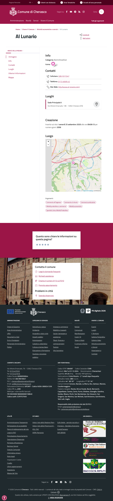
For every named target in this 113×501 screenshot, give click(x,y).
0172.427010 (15, 371)
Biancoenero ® (65, 495)
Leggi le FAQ (11, 432)
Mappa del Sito (12, 473)
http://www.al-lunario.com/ (69, 86)
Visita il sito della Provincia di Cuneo (44, 426)
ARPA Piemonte (38, 432)
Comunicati (78, 330)
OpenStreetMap (88, 190)
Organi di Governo (13, 326)
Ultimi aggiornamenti (14, 466)
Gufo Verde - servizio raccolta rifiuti (69, 422)
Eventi (93, 326)
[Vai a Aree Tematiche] (67, 2)
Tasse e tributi (79, 340)
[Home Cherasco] (29, 11)
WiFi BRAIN (61, 432)
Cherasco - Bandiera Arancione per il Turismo (73, 426)
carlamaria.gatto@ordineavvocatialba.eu (75, 409)
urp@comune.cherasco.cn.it (21, 384)
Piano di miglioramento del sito (18, 429)
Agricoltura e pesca (39, 326)
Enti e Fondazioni (13, 340)
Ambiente (35, 330)
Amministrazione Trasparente (17, 422)
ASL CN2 (35, 429)
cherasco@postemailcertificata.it (23, 381)
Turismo (55, 347)
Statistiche (11, 470)
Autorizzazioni (37, 340)
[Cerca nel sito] (101, 11)
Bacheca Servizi (12, 446)
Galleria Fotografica (98, 337)
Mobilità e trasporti (59, 330)
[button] (74, 163)
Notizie (77, 326)
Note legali (11, 456)
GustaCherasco (62, 429)
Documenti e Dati (13, 337)
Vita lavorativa (58, 350)
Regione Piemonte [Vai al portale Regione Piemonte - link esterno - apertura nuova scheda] (14, 2)
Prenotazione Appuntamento (17, 436)
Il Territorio (95, 333)
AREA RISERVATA (55, 497)
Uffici (9, 333)
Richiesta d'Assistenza (15, 443)
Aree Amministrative (14, 330)
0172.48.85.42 (64, 81)
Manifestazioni (80, 333)
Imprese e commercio (60, 326)
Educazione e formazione (41, 350)
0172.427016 (15, 373)
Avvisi (77, 347)
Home (18, 29)
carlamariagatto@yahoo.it (71, 406)
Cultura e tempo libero (40, 347)
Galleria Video (96, 340)
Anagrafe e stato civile (40, 333)
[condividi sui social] (84, 35)
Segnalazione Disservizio (15, 439)
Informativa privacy (14, 453)
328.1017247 (63, 76)
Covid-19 (78, 337)
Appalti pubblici (37, 337)
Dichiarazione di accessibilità (17, 426)
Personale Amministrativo (16, 343)
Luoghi (93, 330)
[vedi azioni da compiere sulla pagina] (85, 38)
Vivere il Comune (28, 29)
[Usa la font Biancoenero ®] (46, 2)
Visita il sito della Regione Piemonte (44, 422)
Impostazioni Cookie (14, 459)
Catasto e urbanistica (39, 343)
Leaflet (77, 190)
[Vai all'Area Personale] (90, 2)
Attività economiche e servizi (47, 29)
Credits (9, 463)
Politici (9, 347)
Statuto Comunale (13, 449)
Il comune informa (81, 343)
